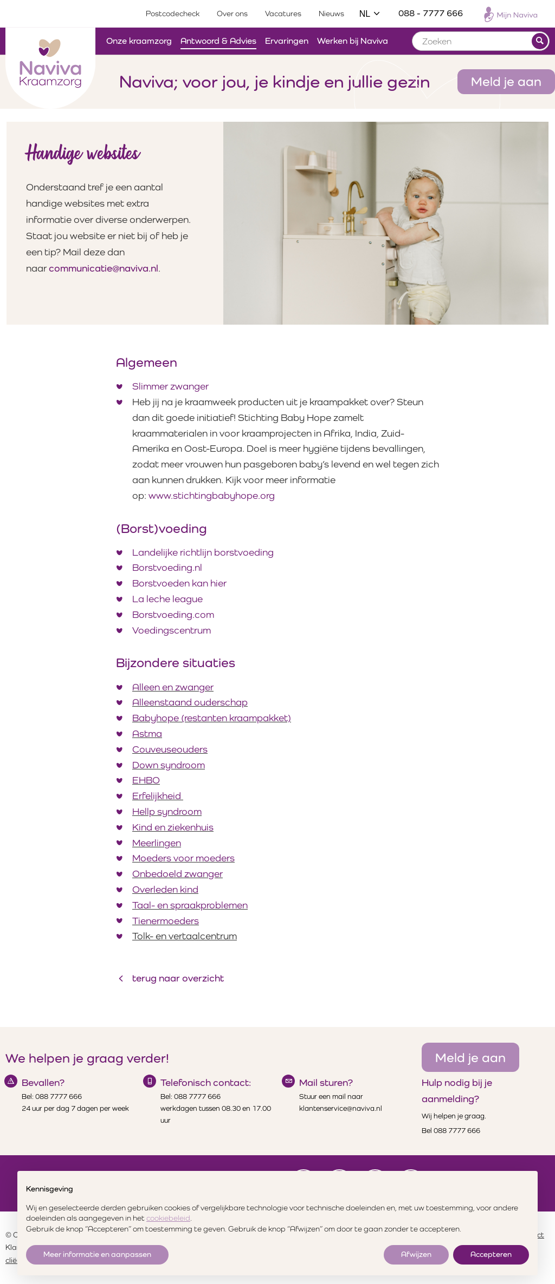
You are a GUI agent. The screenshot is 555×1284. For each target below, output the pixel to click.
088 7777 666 (58, 1096)
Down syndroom (168, 765)
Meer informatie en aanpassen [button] (97, 1254)
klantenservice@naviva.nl (340, 1108)
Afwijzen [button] (416, 1254)
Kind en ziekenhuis (173, 827)
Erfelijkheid (157, 795)
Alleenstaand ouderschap (190, 702)
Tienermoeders (165, 920)
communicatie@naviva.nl (103, 268)
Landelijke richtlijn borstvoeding (203, 552)
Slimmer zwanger (170, 386)
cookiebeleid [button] (168, 1218)
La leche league (167, 598)
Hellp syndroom (167, 811)
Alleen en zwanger (173, 687)
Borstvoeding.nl (167, 567)
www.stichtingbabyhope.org (212, 495)
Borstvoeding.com (173, 614)
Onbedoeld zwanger (177, 873)
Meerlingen (156, 842)
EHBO (146, 780)
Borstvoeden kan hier (179, 583)
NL (370, 13)
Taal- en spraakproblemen (190, 905)
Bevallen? (43, 1082)
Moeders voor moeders (183, 858)
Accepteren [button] (491, 1254)
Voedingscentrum (171, 630)
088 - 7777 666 (430, 13)
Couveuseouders (170, 749)
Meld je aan (506, 81)
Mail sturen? (326, 1082)
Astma (147, 733)
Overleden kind (165, 889)
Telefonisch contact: (205, 1082)
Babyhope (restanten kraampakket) (211, 717)
